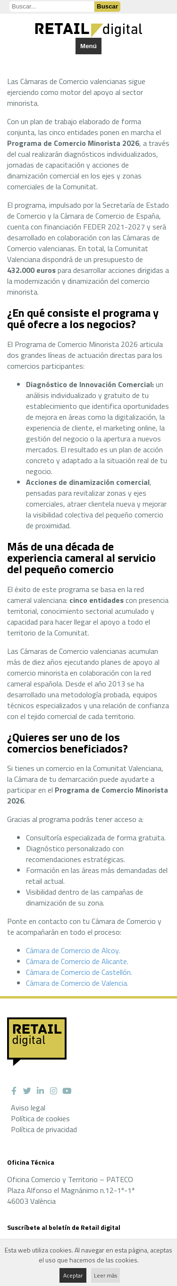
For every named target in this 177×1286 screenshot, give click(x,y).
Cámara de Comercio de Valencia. (77, 983)
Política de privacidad (44, 1129)
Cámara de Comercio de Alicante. (77, 961)
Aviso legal (28, 1107)
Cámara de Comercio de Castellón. (79, 972)
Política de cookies (40, 1118)
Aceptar (73, 1275)
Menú (88, 46)
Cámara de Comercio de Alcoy (72, 950)
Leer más (105, 1275)
